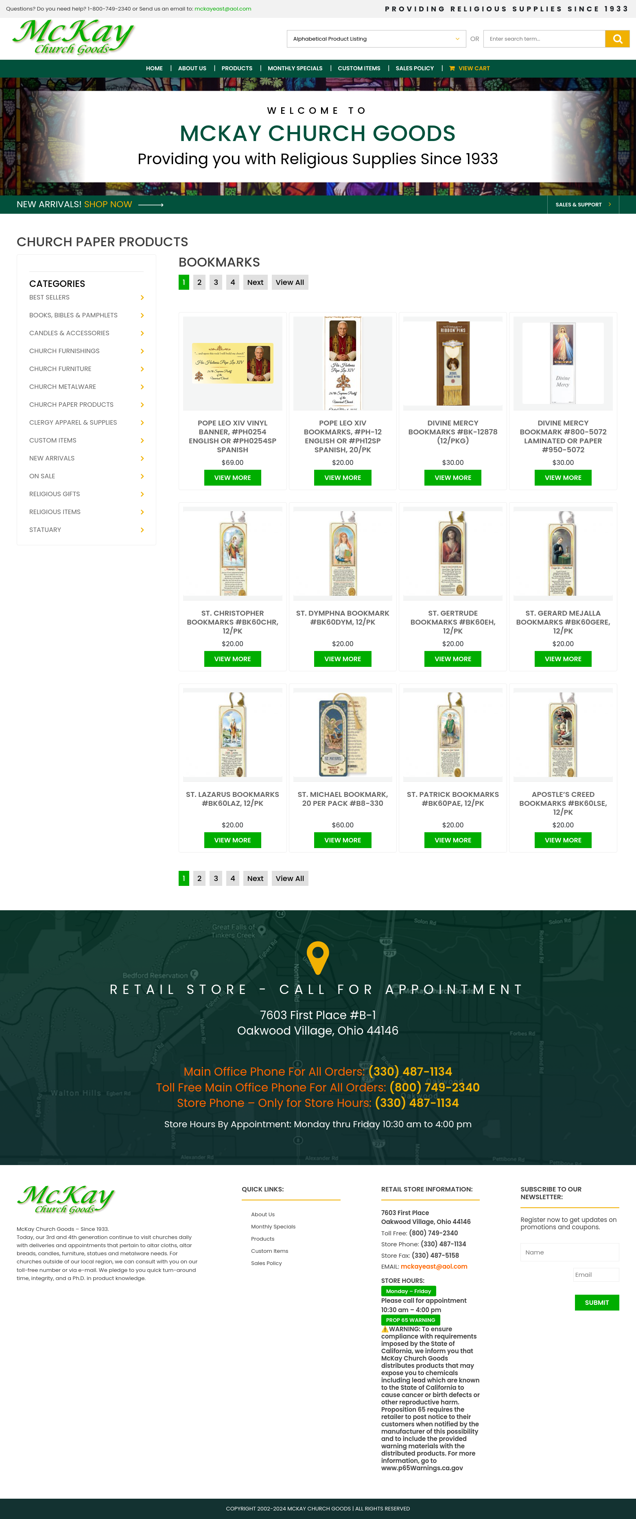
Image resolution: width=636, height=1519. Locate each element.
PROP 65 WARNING (410, 1320)
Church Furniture (60, 368)
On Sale (42, 476)
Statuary (45, 529)
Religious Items (55, 511)
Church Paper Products (71, 404)
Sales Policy (415, 68)
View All (290, 282)
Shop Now (124, 204)
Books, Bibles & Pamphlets (73, 315)
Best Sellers (49, 297)
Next (255, 282)
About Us (192, 68)
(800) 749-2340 (434, 1088)
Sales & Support (579, 204)
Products (237, 68)
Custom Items (359, 68)
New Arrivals (51, 458)
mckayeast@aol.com (223, 9)
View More (232, 477)
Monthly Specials (295, 68)
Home (154, 68)
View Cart (474, 68)
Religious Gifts (54, 494)
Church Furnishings (64, 351)
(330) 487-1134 (410, 1072)
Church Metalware (62, 386)
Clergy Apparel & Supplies (73, 422)
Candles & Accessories (69, 333)
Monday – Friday (408, 1291)
